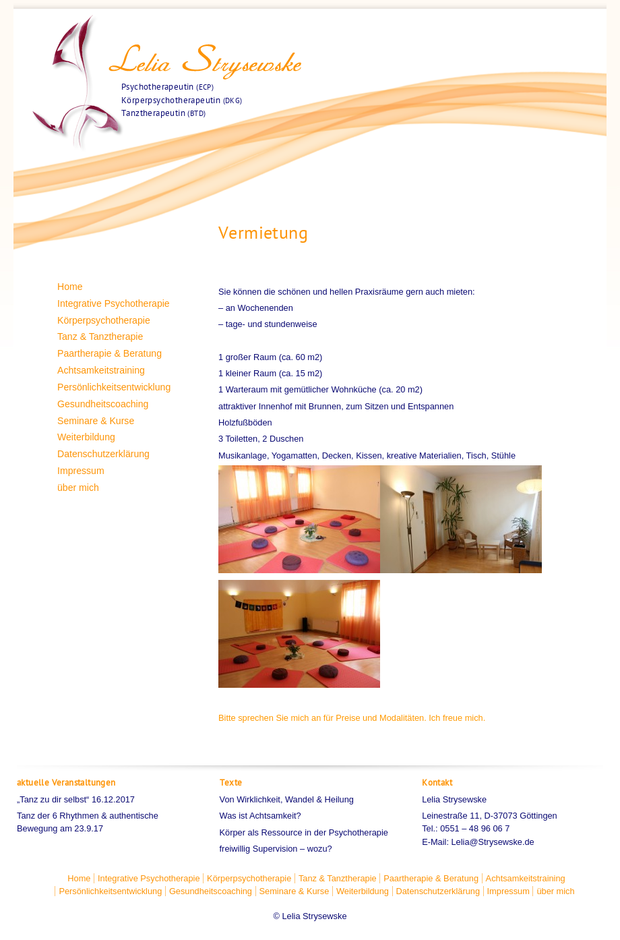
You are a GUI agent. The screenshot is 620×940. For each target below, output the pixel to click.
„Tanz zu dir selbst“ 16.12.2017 (76, 799)
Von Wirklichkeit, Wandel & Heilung (287, 799)
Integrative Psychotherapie (113, 303)
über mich (78, 487)
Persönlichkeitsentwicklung (113, 387)
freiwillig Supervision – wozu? (276, 849)
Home (70, 286)
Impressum (80, 470)
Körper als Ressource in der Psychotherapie (304, 832)
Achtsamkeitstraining (101, 370)
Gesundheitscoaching (102, 404)
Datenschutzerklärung (103, 453)
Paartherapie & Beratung (109, 353)
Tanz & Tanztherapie (100, 336)
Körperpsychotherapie (103, 320)
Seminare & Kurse (95, 420)
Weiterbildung (86, 437)
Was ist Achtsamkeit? (260, 816)
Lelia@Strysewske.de (493, 842)
